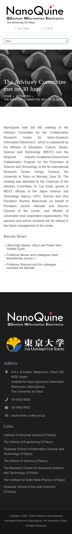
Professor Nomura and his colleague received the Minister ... (31, 266)
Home (8, 96)
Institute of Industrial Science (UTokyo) (30, 435)
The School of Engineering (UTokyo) (28, 442)
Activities (23, 96)
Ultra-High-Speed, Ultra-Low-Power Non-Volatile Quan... (34, 247)
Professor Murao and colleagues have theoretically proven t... (32, 256)
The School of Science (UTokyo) (26, 461)
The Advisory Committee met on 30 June (33, 99)
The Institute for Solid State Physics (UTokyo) (34, 480)
